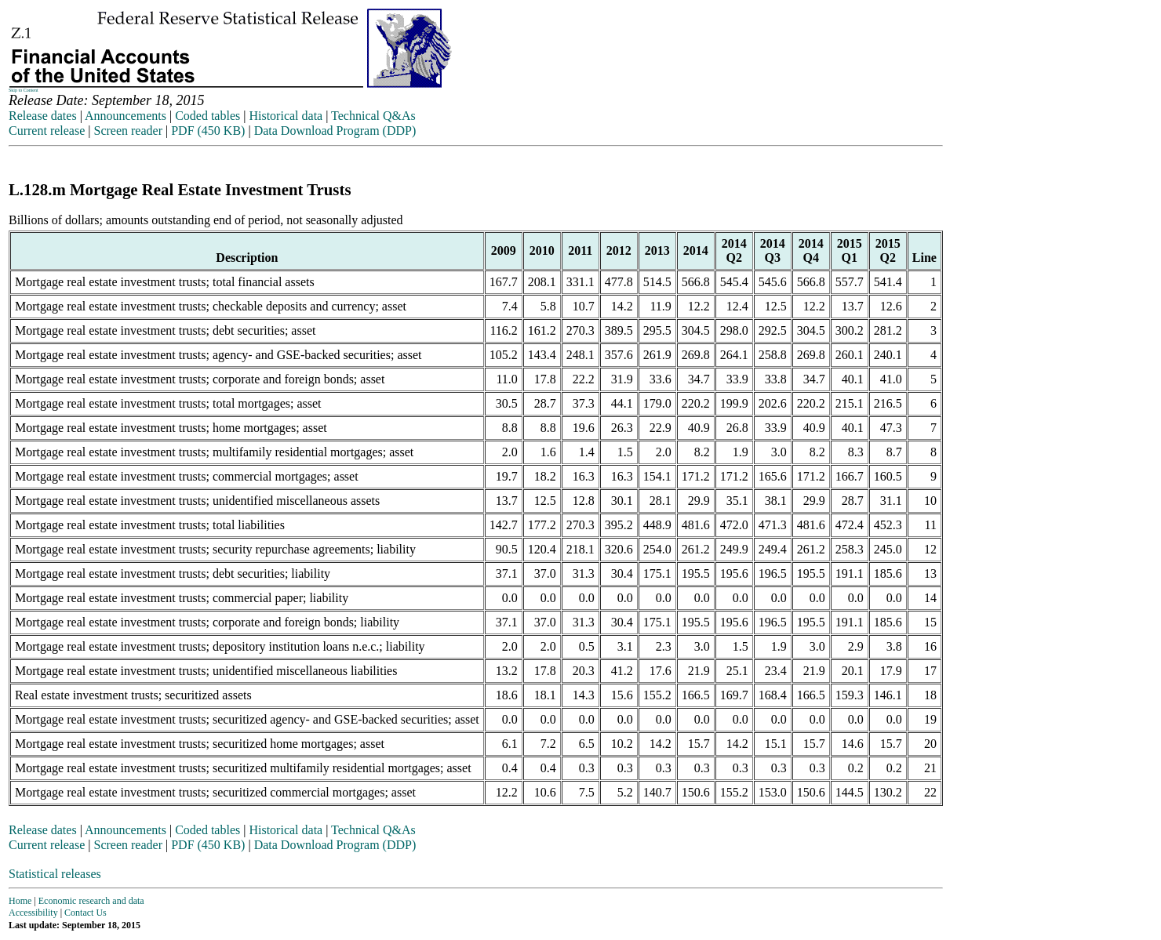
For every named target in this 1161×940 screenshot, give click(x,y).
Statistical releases (55, 873)
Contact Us (85, 912)
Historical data (285, 115)
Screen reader (127, 130)
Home (20, 900)
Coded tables (207, 115)
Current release (47, 130)
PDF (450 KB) (208, 130)
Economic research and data (91, 900)
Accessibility (33, 912)
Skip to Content (23, 90)
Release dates (43, 115)
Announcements (125, 115)
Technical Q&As (373, 115)
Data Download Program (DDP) (335, 130)
